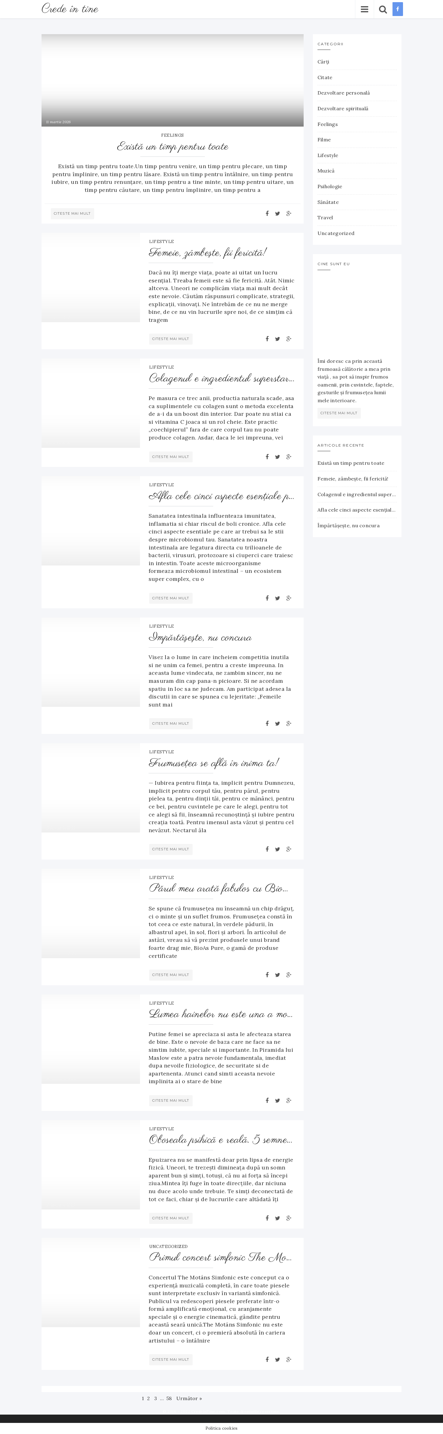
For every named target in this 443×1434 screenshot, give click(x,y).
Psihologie (329, 186)
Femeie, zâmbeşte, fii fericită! (208, 253)
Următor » (189, 1398)
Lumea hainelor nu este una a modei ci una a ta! (222, 1015)
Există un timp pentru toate (173, 147)
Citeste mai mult (72, 213)
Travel (325, 217)
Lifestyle (161, 241)
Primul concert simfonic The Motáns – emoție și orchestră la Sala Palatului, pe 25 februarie (222, 1258)
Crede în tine (71, 9)
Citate (324, 77)
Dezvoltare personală (343, 93)
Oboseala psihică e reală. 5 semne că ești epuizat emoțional (222, 1140)
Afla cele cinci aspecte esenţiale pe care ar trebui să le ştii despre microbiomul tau (222, 497)
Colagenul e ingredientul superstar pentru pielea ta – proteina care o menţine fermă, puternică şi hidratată (222, 379)
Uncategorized (168, 1246)
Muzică (325, 171)
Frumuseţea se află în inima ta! (214, 764)
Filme (324, 139)
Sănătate (328, 202)
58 (169, 1398)
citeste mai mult (339, 413)
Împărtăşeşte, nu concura (200, 638)
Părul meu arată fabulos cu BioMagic (222, 889)
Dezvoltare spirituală (342, 108)
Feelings (172, 135)
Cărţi (323, 62)
